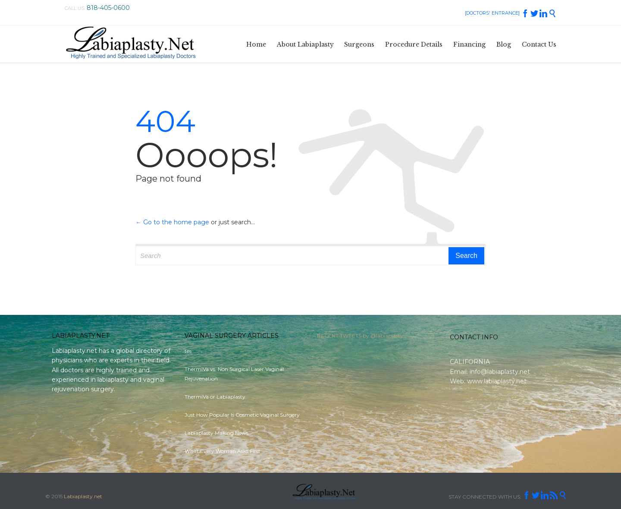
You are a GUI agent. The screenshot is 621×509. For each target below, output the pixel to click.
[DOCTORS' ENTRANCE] (492, 13)
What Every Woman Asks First (222, 451)
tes (188, 351)
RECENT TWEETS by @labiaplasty (360, 338)
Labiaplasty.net (83, 496)
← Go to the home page (172, 222)
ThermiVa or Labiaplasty (215, 396)
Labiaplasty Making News (216, 433)
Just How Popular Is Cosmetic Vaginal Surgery (242, 415)
